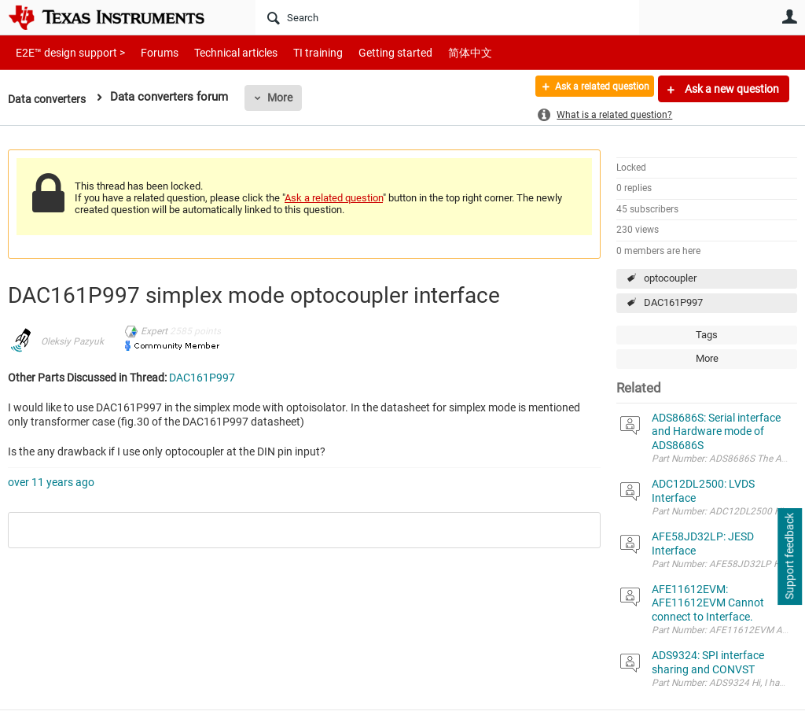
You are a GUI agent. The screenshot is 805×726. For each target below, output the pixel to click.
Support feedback (789, 557)
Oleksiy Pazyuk (72, 341)
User (789, 16)
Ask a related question (590, 89)
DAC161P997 (673, 302)
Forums (147, 52)
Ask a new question (730, 89)
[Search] (447, 17)
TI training (296, 52)
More (285, 97)
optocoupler (670, 278)
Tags (707, 335)
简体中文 (437, 52)
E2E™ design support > (65, 52)
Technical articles (219, 52)
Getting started (368, 52)
